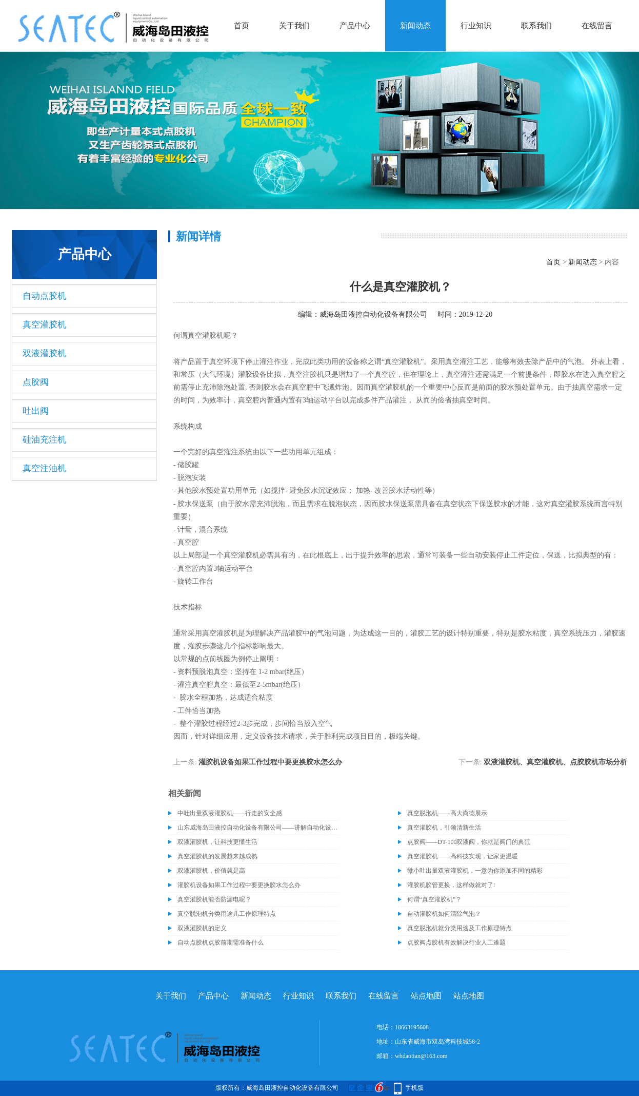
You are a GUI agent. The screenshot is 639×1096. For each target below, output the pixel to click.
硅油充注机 (44, 440)
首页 (241, 26)
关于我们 (294, 26)
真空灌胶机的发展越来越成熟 (217, 856)
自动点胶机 (44, 296)
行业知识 (476, 26)
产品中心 (355, 26)
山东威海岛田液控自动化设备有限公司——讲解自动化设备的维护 (257, 827)
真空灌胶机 (44, 325)
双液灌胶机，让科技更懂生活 (217, 841)
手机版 (414, 1087)
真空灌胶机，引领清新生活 (444, 827)
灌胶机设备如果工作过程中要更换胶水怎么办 (270, 762)
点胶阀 (36, 382)
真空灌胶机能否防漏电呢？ (214, 899)
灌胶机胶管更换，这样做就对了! (451, 885)
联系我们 (536, 26)
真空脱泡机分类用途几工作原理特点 (226, 913)
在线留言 (597, 26)
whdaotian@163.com (421, 1056)
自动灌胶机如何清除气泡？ (444, 913)
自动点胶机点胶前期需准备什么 (220, 942)
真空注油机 (44, 468)
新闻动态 (415, 26)
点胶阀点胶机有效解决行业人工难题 (456, 942)
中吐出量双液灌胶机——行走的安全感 (229, 813)
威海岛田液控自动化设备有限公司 (373, 314)
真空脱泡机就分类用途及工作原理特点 (459, 928)
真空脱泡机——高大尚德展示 (447, 813)
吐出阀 (36, 411)
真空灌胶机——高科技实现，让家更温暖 (462, 856)
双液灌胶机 (44, 353)
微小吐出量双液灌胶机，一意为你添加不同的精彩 (475, 870)
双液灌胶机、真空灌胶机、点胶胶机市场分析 (555, 762)
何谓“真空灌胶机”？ (434, 899)
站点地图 (426, 996)
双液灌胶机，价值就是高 (211, 870)
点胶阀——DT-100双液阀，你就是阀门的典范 (469, 841)
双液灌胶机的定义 (202, 928)
